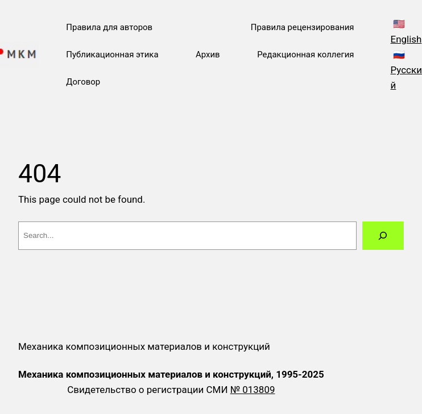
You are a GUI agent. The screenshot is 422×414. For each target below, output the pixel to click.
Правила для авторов (109, 27)
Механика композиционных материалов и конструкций (144, 346)
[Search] (383, 235)
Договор (83, 82)
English (406, 39)
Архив (208, 54)
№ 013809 (252, 389)
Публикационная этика (112, 54)
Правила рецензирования (302, 27)
